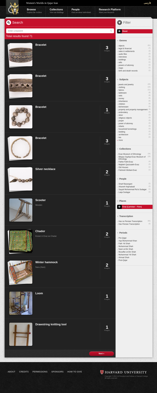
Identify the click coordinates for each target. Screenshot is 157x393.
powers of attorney (135, 65)
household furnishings (135, 129)
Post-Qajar (123, 260)
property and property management (135, 109)
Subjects (123, 79)
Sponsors (57, 371)
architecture (135, 134)
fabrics (135, 90)
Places (122, 201)
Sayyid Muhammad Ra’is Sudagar (135, 189)
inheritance (135, 101)
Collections (57, 11)
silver (135, 115)
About (11, 371)
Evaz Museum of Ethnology (135, 154)
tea (135, 137)
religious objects (135, 118)
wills (135, 62)
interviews (135, 56)
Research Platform (110, 11)
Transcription (126, 216)
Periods (123, 233)
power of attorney (135, 123)
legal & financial (135, 48)
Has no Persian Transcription (135, 221)
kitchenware (135, 106)
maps (135, 68)
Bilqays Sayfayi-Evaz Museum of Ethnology (135, 157)
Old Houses (135, 167)
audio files (135, 54)
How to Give (74, 371)
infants (135, 126)
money (135, 98)
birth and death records (135, 70)
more (121, 140)
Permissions (40, 371)
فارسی (147, 3)
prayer (135, 120)
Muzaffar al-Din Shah (127, 252)
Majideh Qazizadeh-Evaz (135, 164)
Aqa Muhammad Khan (128, 241)
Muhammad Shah (126, 246)
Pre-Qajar (123, 238)
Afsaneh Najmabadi (135, 186)
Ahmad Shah (124, 257)
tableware (135, 92)
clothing (135, 87)
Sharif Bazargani (135, 184)
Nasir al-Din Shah (126, 249)
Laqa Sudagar (135, 192)
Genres (123, 40)
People (81, 11)
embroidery (135, 112)
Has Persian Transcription (135, 224)
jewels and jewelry (135, 84)
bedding (135, 131)
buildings (135, 59)
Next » (101, 354)
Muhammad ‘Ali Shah (127, 255)
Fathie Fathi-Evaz (135, 161)
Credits (24, 371)
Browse (34, 11)
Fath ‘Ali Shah (124, 243)
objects (135, 45)
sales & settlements (135, 51)
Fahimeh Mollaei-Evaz (135, 170)
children (135, 104)
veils (135, 95)
